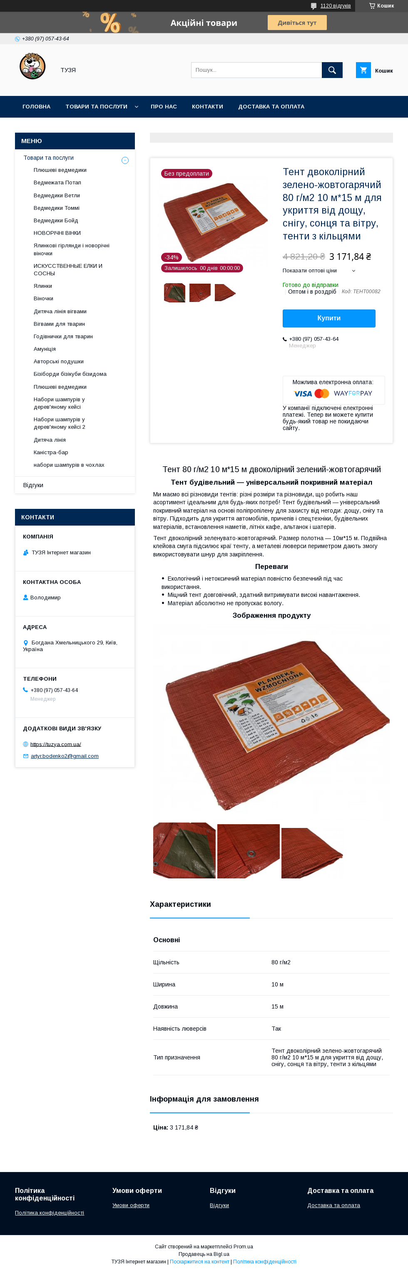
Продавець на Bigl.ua (204, 1254)
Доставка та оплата (271, 106)
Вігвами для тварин (59, 324)
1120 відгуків (336, 6)
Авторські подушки (59, 361)
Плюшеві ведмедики (60, 170)
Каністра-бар (51, 452)
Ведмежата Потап (57, 182)
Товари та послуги (96, 106)
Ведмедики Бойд (56, 220)
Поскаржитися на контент (199, 1262)
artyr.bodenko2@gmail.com (65, 756)
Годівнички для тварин (63, 336)
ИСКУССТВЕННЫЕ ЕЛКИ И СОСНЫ (68, 270)
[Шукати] (332, 70)
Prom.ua (243, 1247)
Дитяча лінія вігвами (60, 311)
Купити (329, 318)
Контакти (207, 106)
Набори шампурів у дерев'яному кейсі (59, 403)
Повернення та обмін (57, 128)
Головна (36, 106)
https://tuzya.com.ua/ (55, 744)
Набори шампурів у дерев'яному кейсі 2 (59, 423)
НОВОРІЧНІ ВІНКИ (57, 233)
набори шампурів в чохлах (69, 465)
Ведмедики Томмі (57, 208)
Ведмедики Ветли (57, 195)
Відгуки (33, 485)
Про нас (164, 106)
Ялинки (43, 286)
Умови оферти (130, 1205)
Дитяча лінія (50, 440)
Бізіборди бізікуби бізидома (70, 374)
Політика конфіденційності (49, 1213)
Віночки (43, 298)
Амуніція (45, 349)
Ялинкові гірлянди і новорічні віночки (71, 249)
